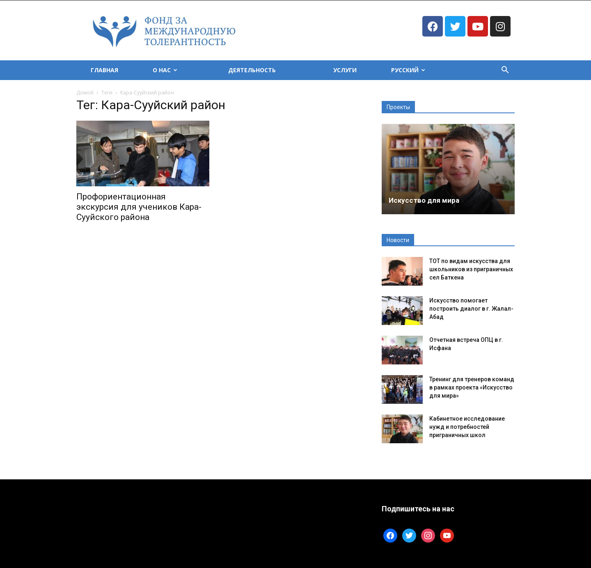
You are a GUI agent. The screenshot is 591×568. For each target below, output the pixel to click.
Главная (104, 70)
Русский (408, 70)
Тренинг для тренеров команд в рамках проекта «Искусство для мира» (471, 387)
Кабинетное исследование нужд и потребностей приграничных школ (467, 426)
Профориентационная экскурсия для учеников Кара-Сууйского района (139, 207)
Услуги (345, 70)
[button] (505, 71)
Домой (85, 92)
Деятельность (252, 70)
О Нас (165, 70)
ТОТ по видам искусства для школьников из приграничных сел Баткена (471, 269)
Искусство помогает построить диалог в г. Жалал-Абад (471, 308)
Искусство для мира (424, 200)
